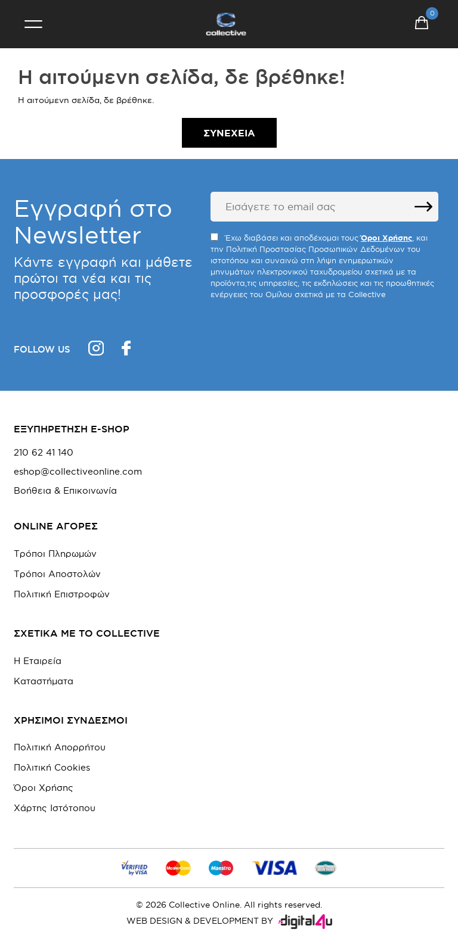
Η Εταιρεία (37, 661)
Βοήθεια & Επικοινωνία (65, 491)
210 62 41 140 (43, 452)
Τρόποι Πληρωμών (55, 554)
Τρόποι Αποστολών (57, 574)
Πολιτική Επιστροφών (62, 594)
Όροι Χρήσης (43, 788)
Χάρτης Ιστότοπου (54, 808)
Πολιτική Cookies (52, 767)
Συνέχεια (229, 132)
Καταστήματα (43, 681)
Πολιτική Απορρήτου (60, 747)
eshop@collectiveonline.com (78, 471)
